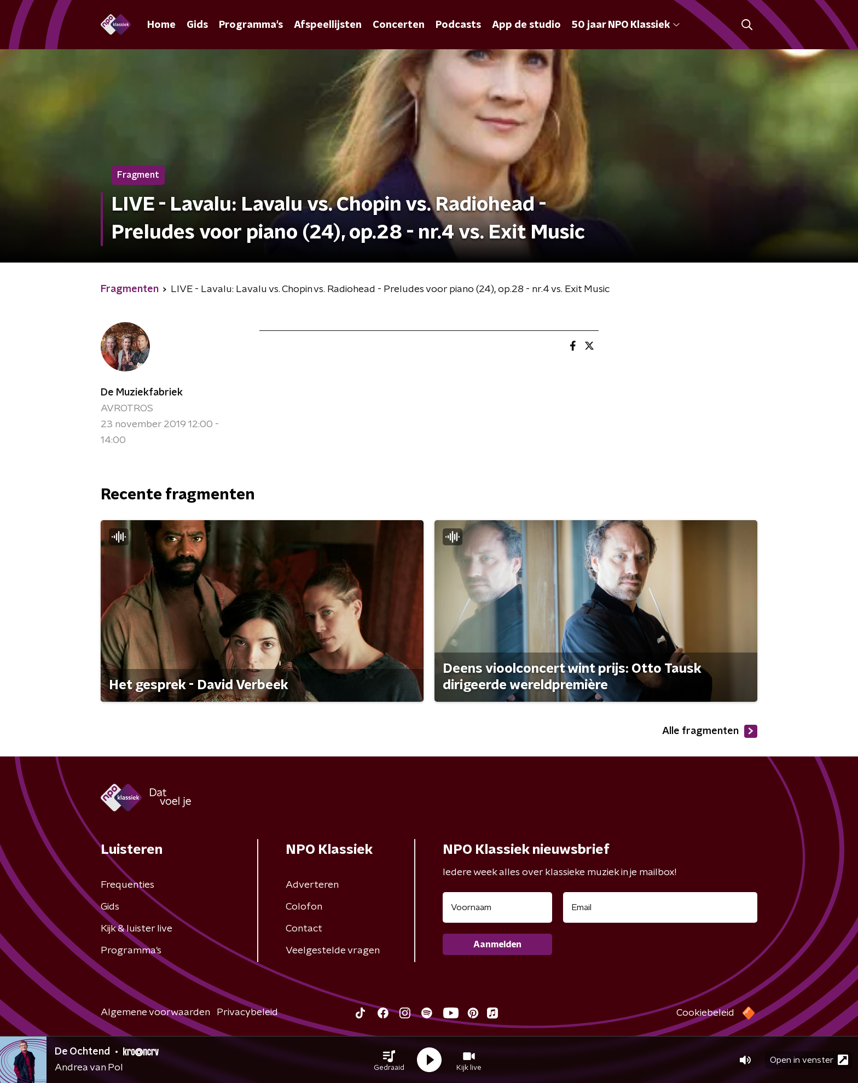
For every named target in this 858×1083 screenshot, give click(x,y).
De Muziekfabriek (142, 393)
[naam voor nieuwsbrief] (497, 907)
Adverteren (312, 885)
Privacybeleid (247, 1012)
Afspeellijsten (328, 25)
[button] (389, 1060)
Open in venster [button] (809, 1060)
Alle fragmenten (709, 731)
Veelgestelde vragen (333, 951)
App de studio (526, 25)
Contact (304, 929)
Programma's (251, 25)
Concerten (399, 25)
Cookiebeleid (705, 1013)
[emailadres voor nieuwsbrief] (660, 907)
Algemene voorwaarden (155, 1012)
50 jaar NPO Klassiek (626, 25)
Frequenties (127, 885)
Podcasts (458, 25)
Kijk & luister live (136, 929)
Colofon (304, 907)
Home (161, 25)
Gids (197, 25)
